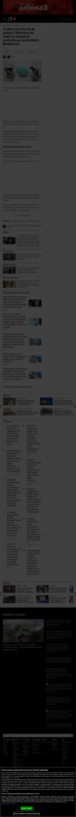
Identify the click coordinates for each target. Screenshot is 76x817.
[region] (38, 792)
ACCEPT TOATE (27, 808)
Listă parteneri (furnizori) (8, 803)
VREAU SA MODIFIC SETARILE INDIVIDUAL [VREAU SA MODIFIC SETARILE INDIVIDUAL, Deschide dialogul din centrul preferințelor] (26, 813)
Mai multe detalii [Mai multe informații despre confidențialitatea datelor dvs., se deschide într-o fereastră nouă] (15, 777)
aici (21, 786)
